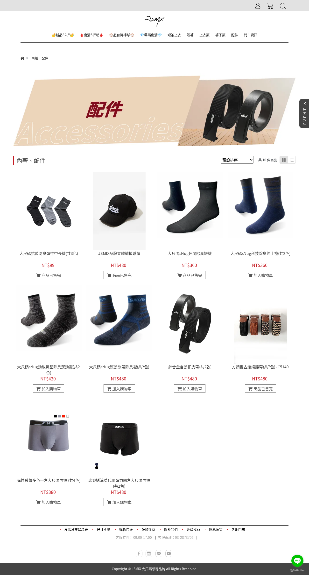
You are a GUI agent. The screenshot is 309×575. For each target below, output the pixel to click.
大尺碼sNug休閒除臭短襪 (190, 253)
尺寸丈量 (103, 529)
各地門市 (238, 529)
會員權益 (193, 529)
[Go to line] (297, 561)
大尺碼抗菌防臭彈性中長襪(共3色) (48, 253)
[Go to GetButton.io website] (297, 570)
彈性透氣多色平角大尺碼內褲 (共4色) (48, 480)
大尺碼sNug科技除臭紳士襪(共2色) (260, 253)
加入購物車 (260, 275)
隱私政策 (216, 529)
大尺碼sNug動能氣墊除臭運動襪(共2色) (48, 369)
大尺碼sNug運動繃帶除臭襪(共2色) (119, 367)
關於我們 (171, 529)
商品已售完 (48, 275)
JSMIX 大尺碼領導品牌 (148, 568)
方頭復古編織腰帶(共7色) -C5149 (260, 367)
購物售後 (126, 529)
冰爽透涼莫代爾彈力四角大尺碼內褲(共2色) (119, 483)
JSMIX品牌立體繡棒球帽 (119, 253)
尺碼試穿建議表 (76, 529)
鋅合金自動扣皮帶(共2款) (189, 367)
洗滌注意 (148, 529)
